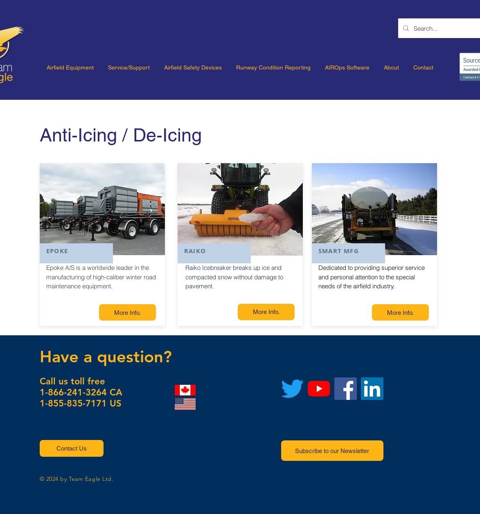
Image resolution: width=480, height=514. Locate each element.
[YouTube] (319, 388)
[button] (72, 448)
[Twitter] (292, 388)
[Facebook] (345, 388)
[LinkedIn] (372, 388)
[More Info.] (127, 312)
